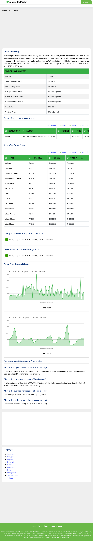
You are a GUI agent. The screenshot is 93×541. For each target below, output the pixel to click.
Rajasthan (9, 204)
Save (63, 125)
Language (85, 2)
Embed (83, 125)
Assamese (11, 454)
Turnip (7, 136)
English (10, 459)
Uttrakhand (9, 224)
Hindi (9, 464)
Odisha (7, 194)
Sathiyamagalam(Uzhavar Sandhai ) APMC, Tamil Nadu (31, 239)
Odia (9, 470)
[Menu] (3, 2)
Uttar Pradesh (10, 214)
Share (73, 125)
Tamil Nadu (9, 209)
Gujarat (8, 163)
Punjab (7, 199)
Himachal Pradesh (12, 173)
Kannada (10, 467)
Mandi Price (13, 11)
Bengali (10, 457)
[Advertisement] (46, 30)
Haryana (8, 168)
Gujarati (10, 462)
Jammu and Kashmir (13, 178)
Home (4, 11)
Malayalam (11, 472)
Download (51, 125)
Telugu (10, 478)
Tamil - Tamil (12, 475)
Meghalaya (9, 183)
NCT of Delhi (10, 188)
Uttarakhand (10, 219)
